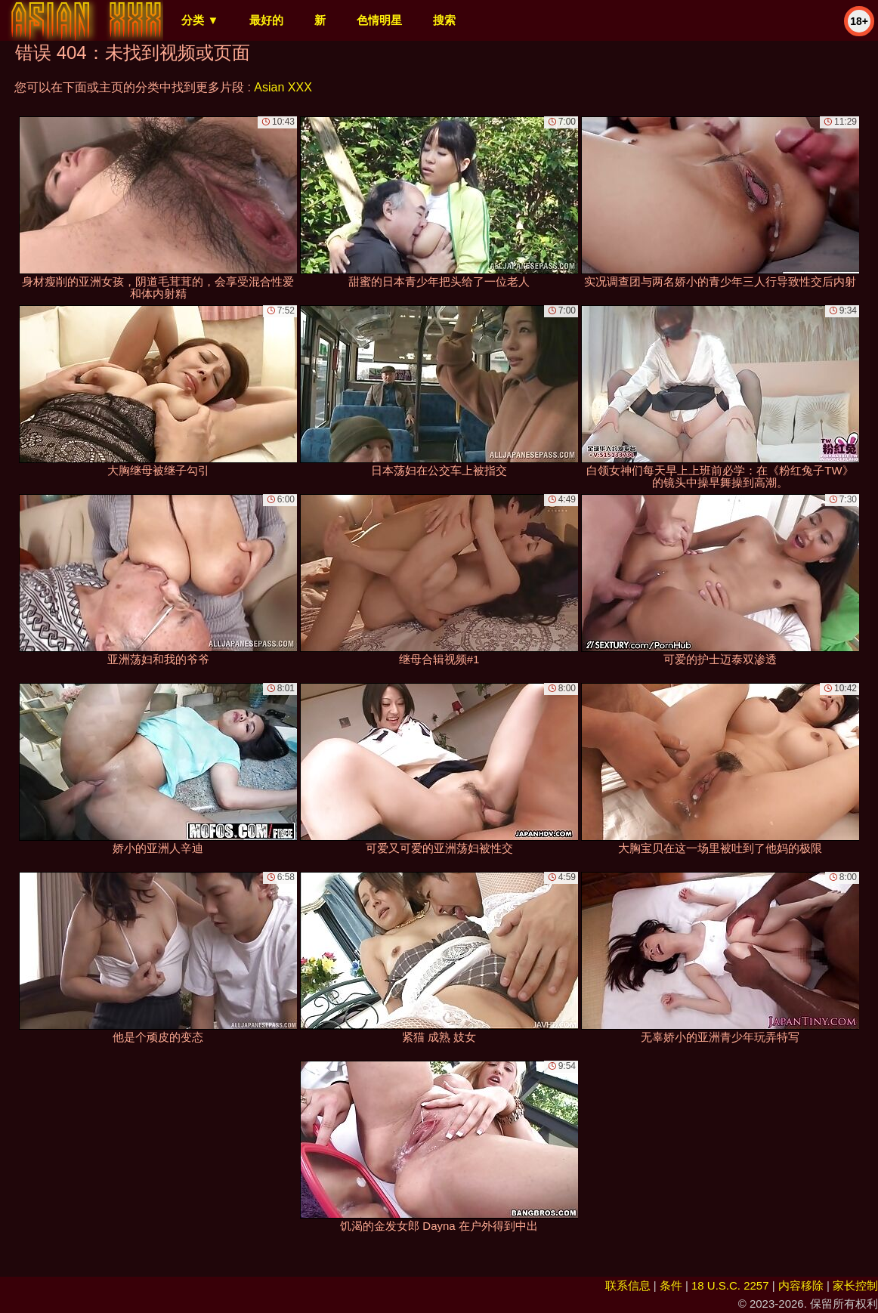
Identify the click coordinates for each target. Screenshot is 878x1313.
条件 (671, 1285)
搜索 (444, 20)
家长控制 (855, 1285)
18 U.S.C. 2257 (730, 1285)
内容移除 (801, 1285)
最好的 (266, 20)
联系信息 (628, 1285)
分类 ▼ (199, 20)
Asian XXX (282, 87)
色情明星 (379, 20)
